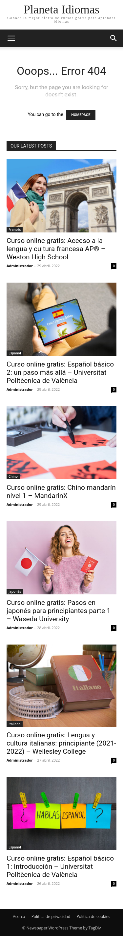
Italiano (15, 724)
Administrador (20, 265)
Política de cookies (93, 916)
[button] (114, 38)
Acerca (19, 916)
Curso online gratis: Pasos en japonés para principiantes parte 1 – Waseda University (59, 611)
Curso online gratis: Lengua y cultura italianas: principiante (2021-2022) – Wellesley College (61, 743)
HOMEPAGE (80, 115)
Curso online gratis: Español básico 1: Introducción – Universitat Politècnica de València (60, 866)
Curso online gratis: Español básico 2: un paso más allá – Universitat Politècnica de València (60, 372)
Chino (13, 476)
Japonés (15, 591)
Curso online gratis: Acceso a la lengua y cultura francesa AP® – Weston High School (56, 249)
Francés (15, 229)
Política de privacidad (51, 916)
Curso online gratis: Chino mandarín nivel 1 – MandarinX (61, 492)
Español (15, 353)
